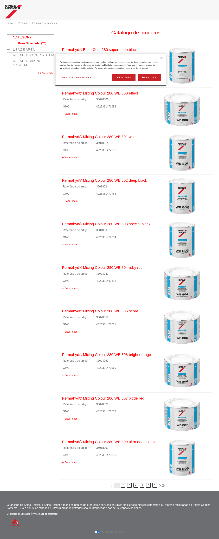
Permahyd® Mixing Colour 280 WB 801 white (100, 137)
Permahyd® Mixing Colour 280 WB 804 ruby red (102, 267)
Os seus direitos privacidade (76, 77)
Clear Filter (48, 73)
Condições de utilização (18, 514)
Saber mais (71, 113)
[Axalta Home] (13, 12)
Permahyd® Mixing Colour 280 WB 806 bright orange (106, 355)
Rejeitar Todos (124, 77)
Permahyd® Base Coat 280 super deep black (100, 50)
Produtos (23, 23)
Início (9, 23)
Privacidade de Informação (46, 514)
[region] (110, 70)
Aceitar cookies (150, 77)
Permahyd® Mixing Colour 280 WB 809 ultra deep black (109, 442)
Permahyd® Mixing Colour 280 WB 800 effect (100, 93)
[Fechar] (161, 58)
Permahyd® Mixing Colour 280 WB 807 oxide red (103, 398)
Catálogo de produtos (45, 23)
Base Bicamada (32, 43)
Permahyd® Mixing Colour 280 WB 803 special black (106, 224)
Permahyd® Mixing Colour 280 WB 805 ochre (100, 311)
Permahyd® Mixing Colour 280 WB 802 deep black (104, 180)
